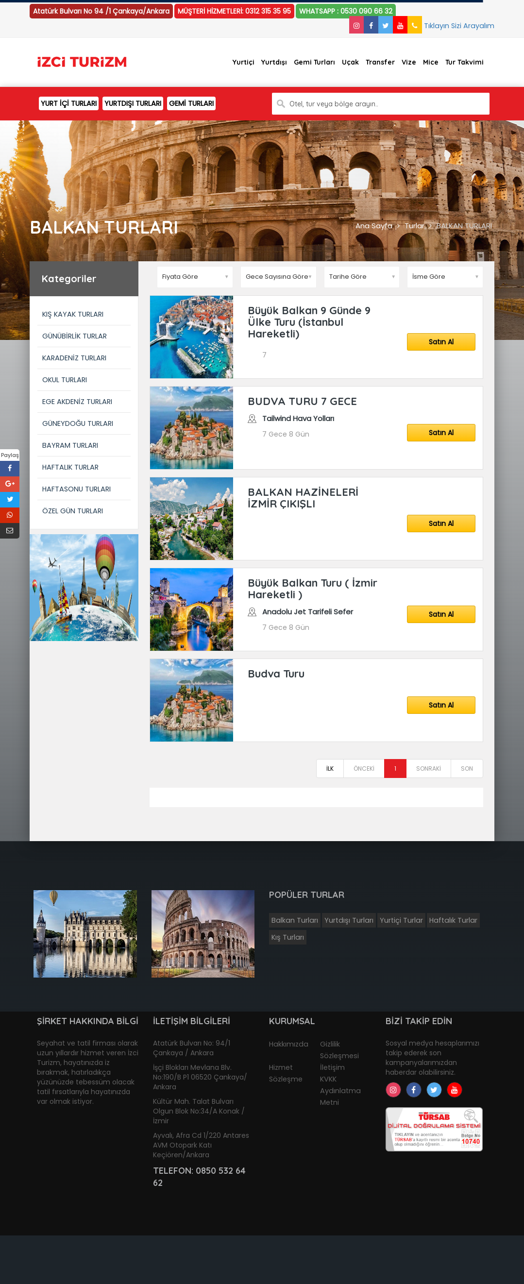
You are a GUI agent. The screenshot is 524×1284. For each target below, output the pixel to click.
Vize (409, 62)
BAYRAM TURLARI (70, 445)
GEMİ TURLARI (191, 103)
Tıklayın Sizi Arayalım (450, 26)
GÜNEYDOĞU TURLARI (77, 423)
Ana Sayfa (373, 225)
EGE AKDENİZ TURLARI (77, 401)
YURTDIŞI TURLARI (132, 103)
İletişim (332, 1067)
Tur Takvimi (464, 62)
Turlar (414, 225)
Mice (431, 62)
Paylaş (10, 455)
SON (467, 768)
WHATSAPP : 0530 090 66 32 (345, 11)
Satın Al (441, 342)
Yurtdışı (274, 62)
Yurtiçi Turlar (401, 920)
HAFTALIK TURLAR (70, 467)
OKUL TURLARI (64, 380)
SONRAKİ (428, 768)
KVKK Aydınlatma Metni (340, 1090)
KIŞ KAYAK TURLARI (72, 314)
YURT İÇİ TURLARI (69, 103)
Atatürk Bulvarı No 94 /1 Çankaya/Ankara (101, 11)
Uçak (350, 62)
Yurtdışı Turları (348, 920)
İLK (330, 768)
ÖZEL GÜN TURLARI (72, 511)
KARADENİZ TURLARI (74, 358)
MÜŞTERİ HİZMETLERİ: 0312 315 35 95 (234, 11)
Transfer (380, 62)
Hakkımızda (288, 1044)
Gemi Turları (314, 62)
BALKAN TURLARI (464, 225)
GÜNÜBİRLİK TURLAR (74, 336)
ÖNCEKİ (364, 768)
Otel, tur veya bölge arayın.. (333, 104)
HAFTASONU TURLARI (76, 489)
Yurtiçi (243, 62)
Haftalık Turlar (453, 920)
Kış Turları (287, 937)
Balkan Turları (294, 920)
